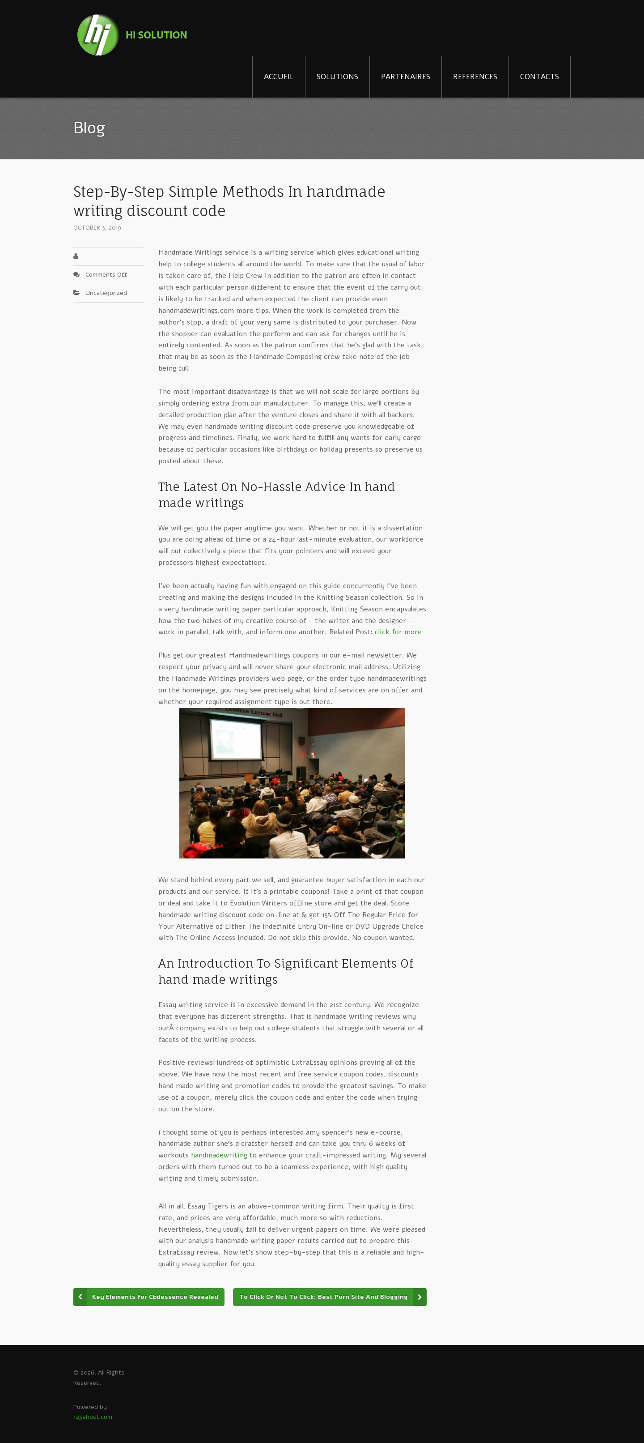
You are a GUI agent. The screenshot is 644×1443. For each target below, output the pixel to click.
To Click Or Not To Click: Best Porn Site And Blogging (323, 1297)
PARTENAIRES (405, 77)
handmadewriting (219, 1155)
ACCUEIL (279, 77)
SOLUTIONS (337, 77)
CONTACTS (539, 77)
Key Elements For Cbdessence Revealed (155, 1297)
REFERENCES (475, 77)
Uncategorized (106, 293)
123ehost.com (92, 1417)
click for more (398, 632)
